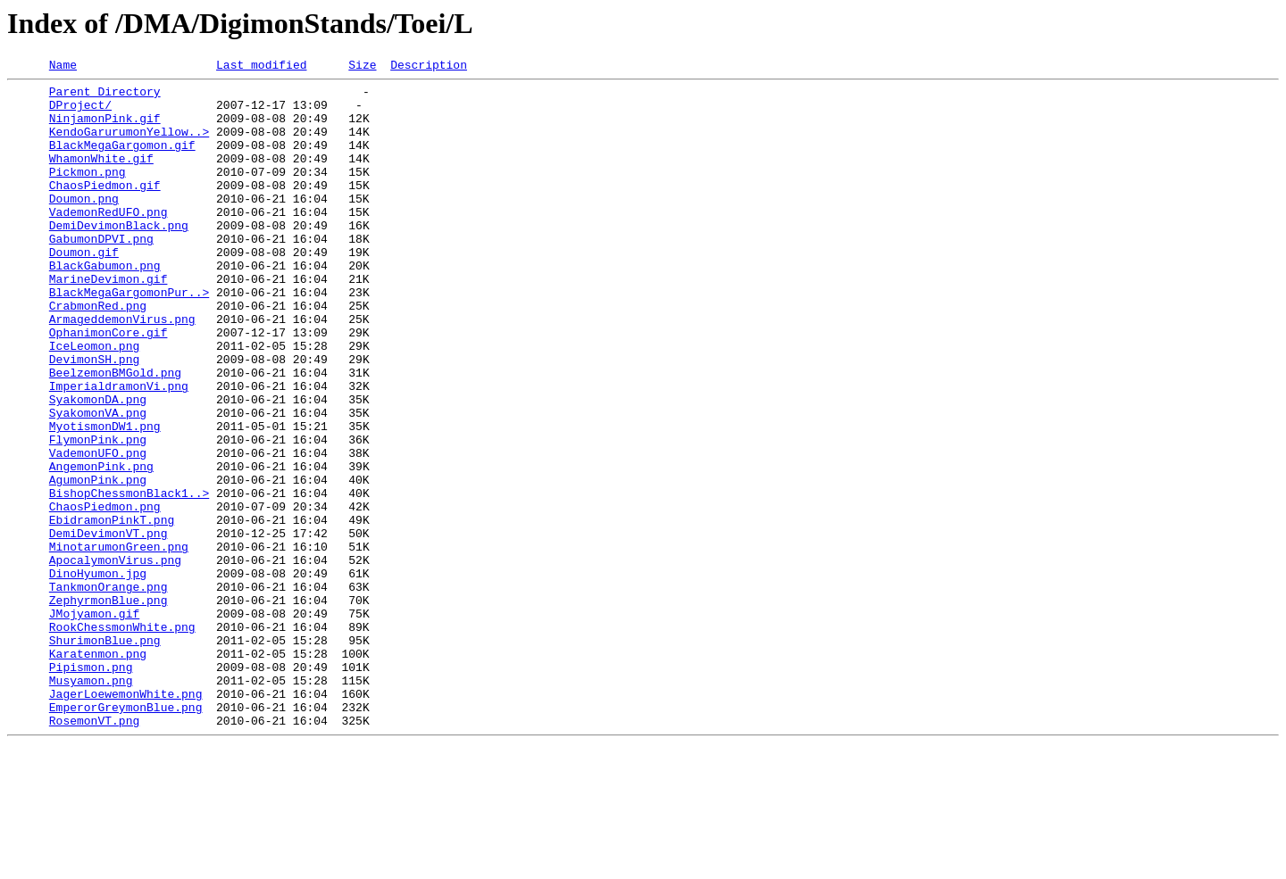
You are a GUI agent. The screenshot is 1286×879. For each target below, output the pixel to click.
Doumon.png (84, 225)
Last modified (261, 67)
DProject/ (80, 112)
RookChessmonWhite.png (122, 739)
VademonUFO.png (97, 530)
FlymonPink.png (97, 514)
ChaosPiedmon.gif (105, 209)
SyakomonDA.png (97, 466)
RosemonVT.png (94, 851)
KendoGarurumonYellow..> (129, 145)
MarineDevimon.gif (108, 321)
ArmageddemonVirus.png (122, 369)
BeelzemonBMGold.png (115, 434)
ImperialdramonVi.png (118, 450)
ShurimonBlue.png (105, 755)
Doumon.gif (84, 289)
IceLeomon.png (94, 402)
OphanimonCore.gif (108, 385)
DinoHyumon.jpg (97, 675)
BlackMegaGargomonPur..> (129, 337)
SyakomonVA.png (97, 482)
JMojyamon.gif (94, 723)
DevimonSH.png (94, 418)
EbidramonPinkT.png (111, 610)
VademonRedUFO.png (108, 241)
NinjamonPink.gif (105, 128)
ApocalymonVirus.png (115, 659)
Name (63, 67)
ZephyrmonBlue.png (108, 707)
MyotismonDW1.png (105, 498)
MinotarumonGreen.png (118, 642)
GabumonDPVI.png (101, 273)
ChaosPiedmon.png (105, 594)
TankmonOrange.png (108, 691)
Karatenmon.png (97, 771)
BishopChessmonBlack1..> (129, 578)
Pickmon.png (87, 193)
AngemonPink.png (101, 546)
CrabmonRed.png (97, 353)
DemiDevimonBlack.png (118, 257)
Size (362, 67)
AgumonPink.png (97, 562)
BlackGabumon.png (105, 305)
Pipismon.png (91, 787)
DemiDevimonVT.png (108, 626)
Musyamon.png (91, 803)
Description (428, 67)
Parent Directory (105, 96)
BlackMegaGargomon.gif (122, 161)
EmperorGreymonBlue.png (126, 835)
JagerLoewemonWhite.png (126, 819)
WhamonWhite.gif (101, 177)
